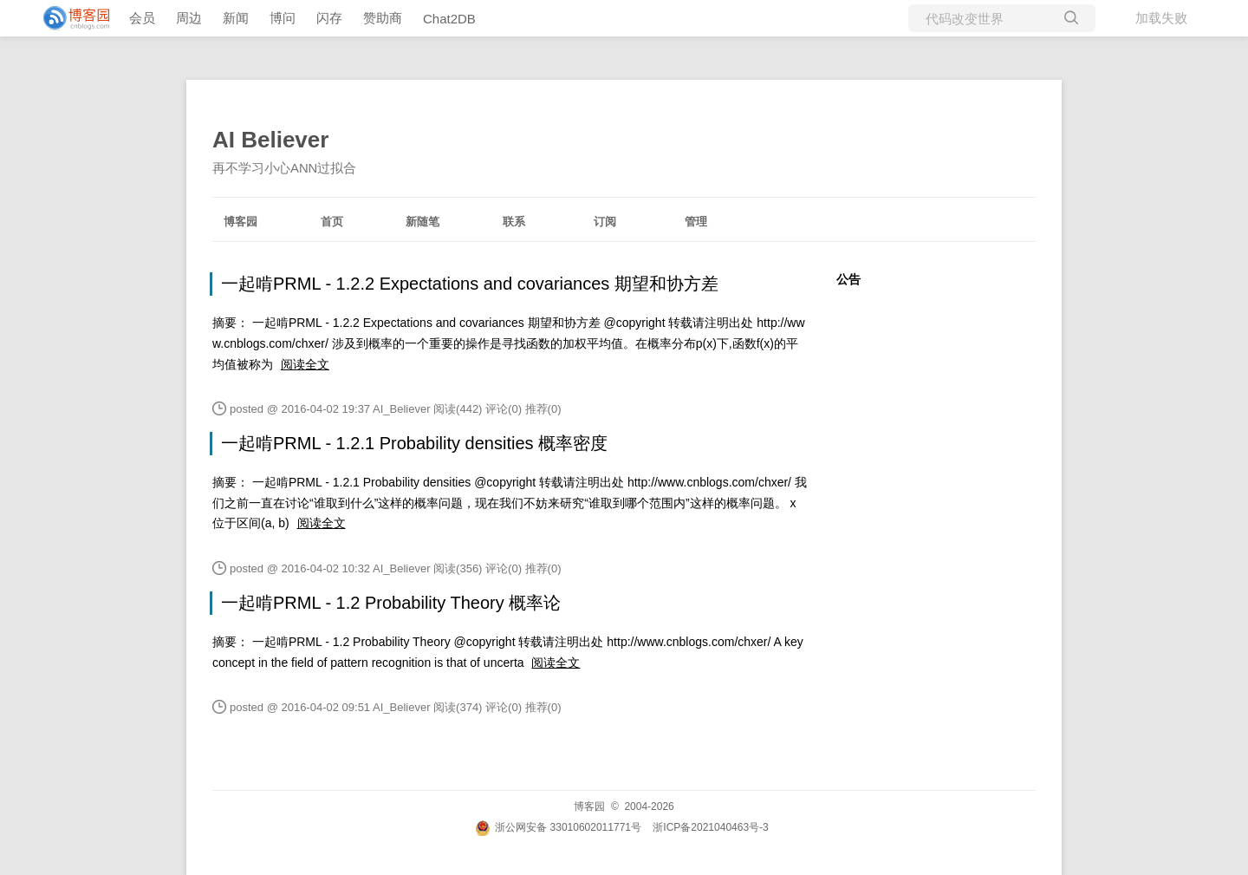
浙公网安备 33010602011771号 (558, 827)
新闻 (236, 17)
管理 (696, 221)
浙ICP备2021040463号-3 (710, 827)
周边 (189, 17)
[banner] (69, 18)
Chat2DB (449, 18)
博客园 (240, 221)
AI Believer (270, 140)
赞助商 (382, 17)
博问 (283, 17)
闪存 (329, 17)
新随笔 (422, 221)
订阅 (605, 221)
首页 (332, 221)
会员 (142, 17)
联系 (514, 221)
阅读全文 (305, 364)
